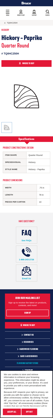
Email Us (27, 273)
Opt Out (29, 411)
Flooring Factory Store (27, 363)
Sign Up (27, 312)
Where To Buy (27, 325)
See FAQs (27, 235)
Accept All (11, 411)
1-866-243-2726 (27, 254)
